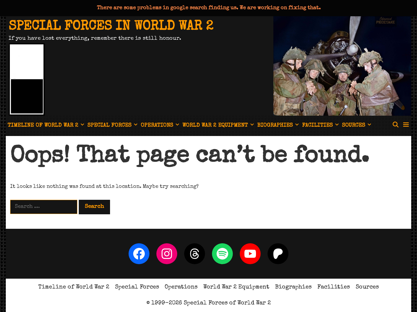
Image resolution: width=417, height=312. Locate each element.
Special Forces (113, 126)
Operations (161, 126)
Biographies (278, 126)
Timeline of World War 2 (47, 126)
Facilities (321, 126)
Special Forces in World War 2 (111, 26)
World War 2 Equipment (218, 126)
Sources (357, 126)
